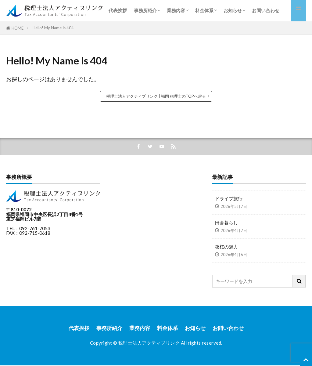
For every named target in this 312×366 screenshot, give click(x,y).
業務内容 (176, 10)
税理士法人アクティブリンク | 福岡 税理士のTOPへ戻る (156, 96)
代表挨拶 (118, 10)
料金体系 (204, 10)
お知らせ (233, 10)
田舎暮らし (226, 222)
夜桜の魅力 (226, 246)
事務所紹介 (145, 10)
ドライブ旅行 (228, 198)
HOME (17, 28)
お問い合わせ (265, 10)
